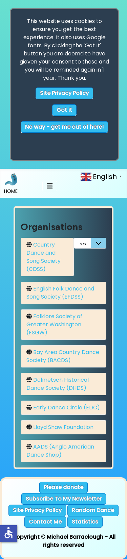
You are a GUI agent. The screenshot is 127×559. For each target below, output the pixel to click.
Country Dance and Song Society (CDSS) (43, 257)
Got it (64, 110)
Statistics (85, 522)
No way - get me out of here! (64, 127)
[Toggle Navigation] (49, 186)
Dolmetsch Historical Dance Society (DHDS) (57, 384)
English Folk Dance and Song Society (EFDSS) (60, 293)
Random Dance (93, 510)
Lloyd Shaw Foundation (63, 427)
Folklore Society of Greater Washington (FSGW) (54, 324)
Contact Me (45, 522)
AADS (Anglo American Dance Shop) (60, 451)
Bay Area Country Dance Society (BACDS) (62, 356)
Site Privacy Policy (64, 93)
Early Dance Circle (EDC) (66, 407)
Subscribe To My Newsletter (64, 499)
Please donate (63, 487)
